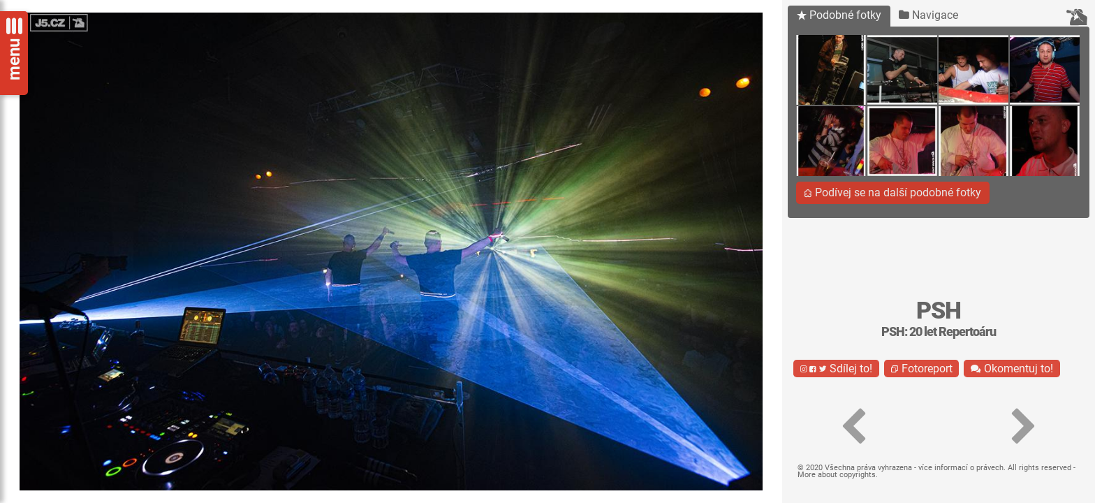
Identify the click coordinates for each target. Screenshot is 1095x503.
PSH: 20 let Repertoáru (938, 332)
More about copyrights (837, 474)
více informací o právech (961, 467)
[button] (853, 426)
